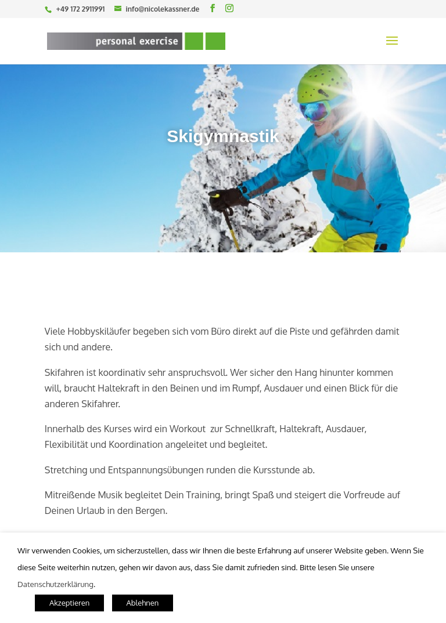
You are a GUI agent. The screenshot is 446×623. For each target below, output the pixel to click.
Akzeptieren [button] (69, 602)
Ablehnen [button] (143, 602)
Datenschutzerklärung (55, 584)
